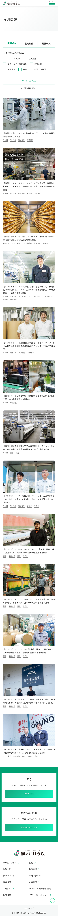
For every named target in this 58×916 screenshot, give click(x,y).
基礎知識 (29, 43)
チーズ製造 (16, 243)
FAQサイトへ (29, 794)
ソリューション (10, 863)
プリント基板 (47, 296)
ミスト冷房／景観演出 (17, 64)
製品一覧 (7, 869)
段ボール (13, 352)
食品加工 (6, 243)
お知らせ (7, 888)
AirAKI (5, 140)
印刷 (4, 656)
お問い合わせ (35, 876)
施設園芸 (11, 69)
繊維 (11, 453)
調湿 (17, 453)
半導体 (5, 299)
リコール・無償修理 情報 (40, 888)
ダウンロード (9, 876)
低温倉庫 (37, 243)
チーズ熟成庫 (27, 243)
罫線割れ (31, 352)
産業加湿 (32, 58)
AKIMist (13, 140)
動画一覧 (46, 43)
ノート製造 (7, 756)
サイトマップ (29, 908)
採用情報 (7, 895)
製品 (31, 863)
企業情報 (33, 882)
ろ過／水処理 (40, 69)
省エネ (29, 193)
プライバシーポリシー (38, 895)
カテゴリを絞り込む (29, 81)
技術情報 (33, 869)
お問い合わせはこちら (29, 827)
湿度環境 (30, 140)
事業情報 (7, 882)
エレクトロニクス (25, 296)
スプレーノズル (14, 58)
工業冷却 (38, 64)
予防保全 (37, 193)
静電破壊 (13, 299)
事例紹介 (11, 43)
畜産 (25, 69)
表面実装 (37, 296)
